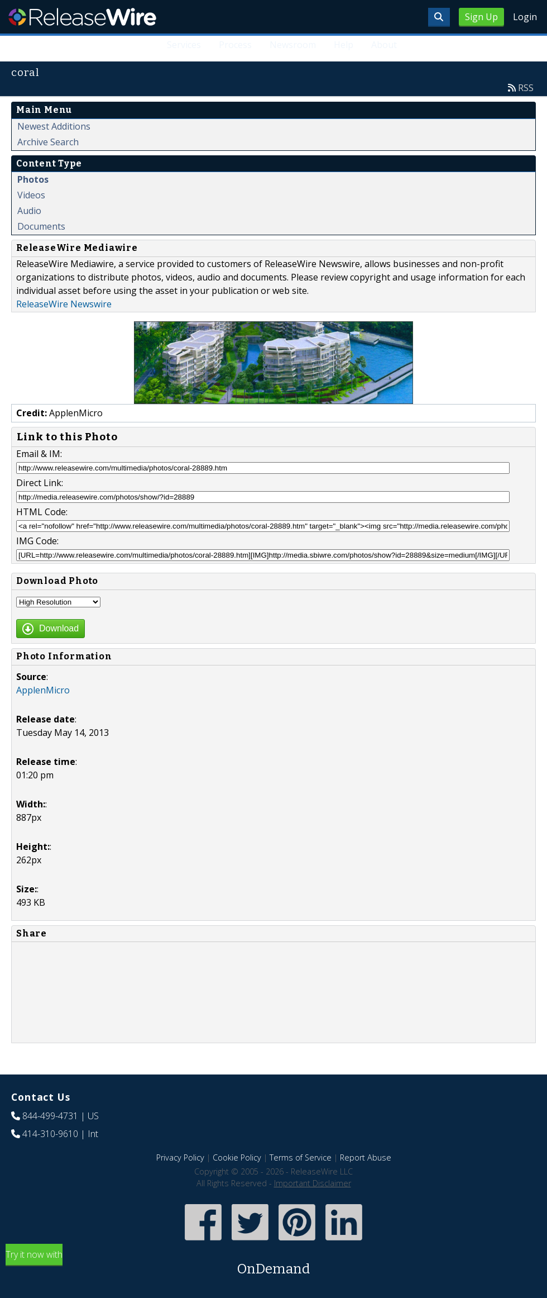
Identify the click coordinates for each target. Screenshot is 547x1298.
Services (184, 45)
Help (343, 45)
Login (525, 17)
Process (235, 45)
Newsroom (293, 45)
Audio (29, 211)
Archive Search (48, 142)
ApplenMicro (43, 690)
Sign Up (481, 17)
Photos (33, 179)
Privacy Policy (180, 1157)
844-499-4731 (50, 1116)
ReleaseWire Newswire (64, 304)
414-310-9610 (50, 1134)
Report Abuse (365, 1157)
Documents (41, 226)
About (384, 45)
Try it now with (273, 1263)
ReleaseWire (82, 17)
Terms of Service (301, 1157)
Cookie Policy (237, 1157)
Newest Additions (53, 126)
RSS (526, 88)
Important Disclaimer (312, 1183)
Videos (31, 195)
